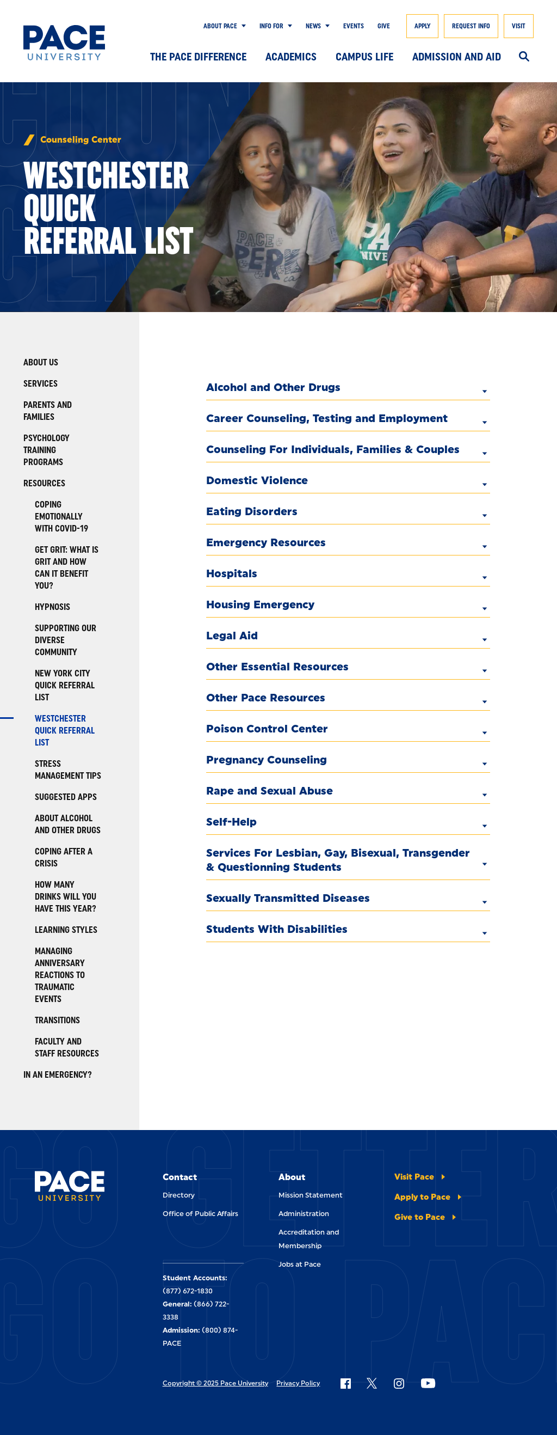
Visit (518, 26)
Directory (179, 1195)
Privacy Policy (298, 1383)
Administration (303, 1214)
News (313, 26)
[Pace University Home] (64, 42)
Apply (422, 26)
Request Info (471, 26)
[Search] (524, 57)
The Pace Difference (198, 56)
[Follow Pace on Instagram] (399, 1383)
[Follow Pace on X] (372, 1383)
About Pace (220, 26)
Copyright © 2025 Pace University (215, 1383)
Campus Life (364, 56)
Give (383, 26)
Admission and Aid (456, 56)
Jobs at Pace (299, 1264)
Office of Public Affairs (200, 1214)
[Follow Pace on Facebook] (345, 1383)
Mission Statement (310, 1195)
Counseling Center (80, 140)
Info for (271, 26)
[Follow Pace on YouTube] (428, 1383)
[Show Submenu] (241, 26)
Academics (291, 56)
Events (353, 26)
